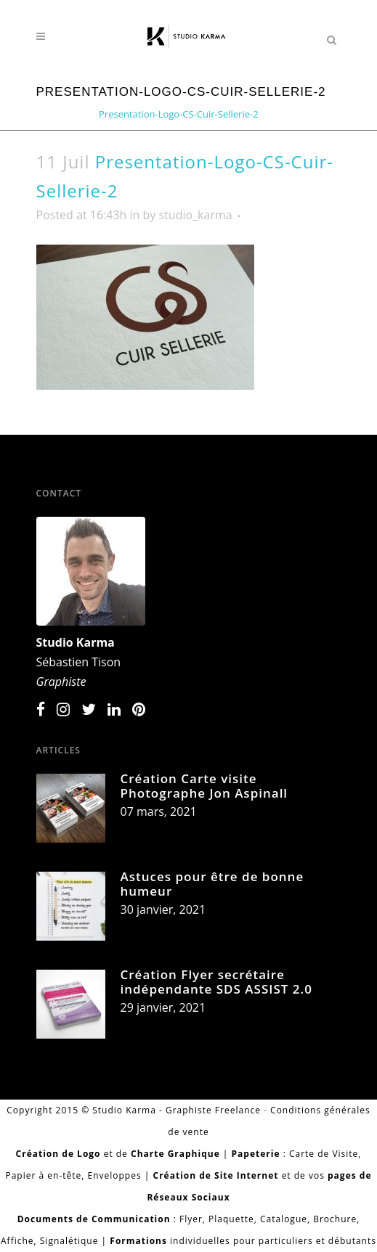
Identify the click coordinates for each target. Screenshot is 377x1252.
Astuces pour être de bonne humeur (212, 883)
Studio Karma (75, 642)
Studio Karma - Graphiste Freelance (176, 1110)
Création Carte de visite (124, 104)
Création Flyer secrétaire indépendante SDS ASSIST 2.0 (216, 981)
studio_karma (195, 215)
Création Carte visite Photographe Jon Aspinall (204, 785)
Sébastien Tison (78, 662)
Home (49, 104)
